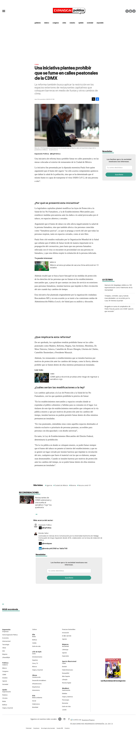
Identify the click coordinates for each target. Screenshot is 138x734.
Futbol (64, 663)
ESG (3, 651)
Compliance (36, 728)
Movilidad (35, 707)
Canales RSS (60, 728)
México (53, 262)
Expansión (6, 629)
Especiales (65, 656)
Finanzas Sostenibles (68, 629)
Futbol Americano (67, 670)
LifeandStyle (6, 657)
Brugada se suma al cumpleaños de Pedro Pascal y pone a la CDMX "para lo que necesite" (119, 308)
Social (34, 701)
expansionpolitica (64, 719)
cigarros (49, 485)
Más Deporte (66, 676)
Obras (4, 648)
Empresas (5, 631)
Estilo (34, 653)
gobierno (38, 23)
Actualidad (65, 646)
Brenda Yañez (43, 533)
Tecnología (5, 644)
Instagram (130, 11)
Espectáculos (6, 692)
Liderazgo (65, 649)
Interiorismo (36, 690)
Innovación (65, 632)
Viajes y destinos (67, 697)
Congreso (5, 671)
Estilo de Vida (66, 706)
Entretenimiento (37, 657)
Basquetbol (65, 673)
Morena (73, 485)
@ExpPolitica (55, 154)
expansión (100, 23)
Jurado (64, 710)
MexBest (65, 688)
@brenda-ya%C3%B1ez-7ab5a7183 (54, 548)
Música (34, 666)
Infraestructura (36, 684)
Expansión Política (44, 525)
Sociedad (90, 23)
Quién (4, 690)
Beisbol (64, 666)
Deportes (35, 660)
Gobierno (5, 665)
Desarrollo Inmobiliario (39, 680)
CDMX (64, 23)
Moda (4, 701)
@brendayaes (47, 543)
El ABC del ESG (66, 636)
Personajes (65, 700)
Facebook (134, 11)
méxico (46, 23)
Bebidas (64, 693)
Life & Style (36, 652)
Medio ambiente (37, 697)
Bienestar (65, 703)
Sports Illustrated (69, 661)
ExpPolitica (60, 719)
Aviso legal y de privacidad (48, 728)
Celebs (34, 643)
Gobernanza (36, 704)
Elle (33, 634)
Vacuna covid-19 (84, 485)
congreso (56, 23)
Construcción (36, 677)
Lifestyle (64, 679)
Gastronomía (66, 690)
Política (5, 663)
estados (72, 23)
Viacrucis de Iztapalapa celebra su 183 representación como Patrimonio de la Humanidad (118, 287)
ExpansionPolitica (68, 719)
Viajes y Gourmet (7, 708)
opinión (80, 23)
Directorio (67, 728)
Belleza (4, 705)
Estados (4, 678)
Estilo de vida (36, 646)
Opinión (4, 681)
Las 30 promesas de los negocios (113, 681)
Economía (5, 638)
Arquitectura (36, 687)
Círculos (4, 698)
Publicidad (28, 728)
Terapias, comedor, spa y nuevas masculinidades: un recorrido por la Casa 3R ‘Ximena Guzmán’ (117, 298)
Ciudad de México (61, 485)
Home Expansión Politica (10, 635)
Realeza (4, 695)
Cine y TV (35, 663)
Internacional (6, 641)
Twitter (127, 11)
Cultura (34, 629)
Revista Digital (66, 683)
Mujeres (4, 654)
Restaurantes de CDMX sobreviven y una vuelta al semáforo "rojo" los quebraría (76, 502)
